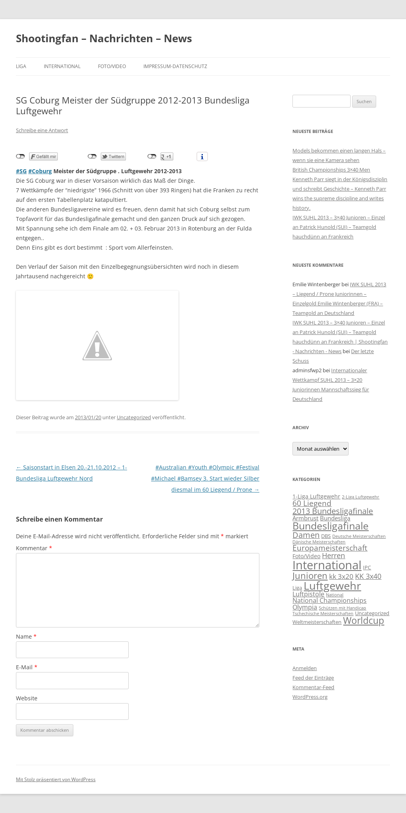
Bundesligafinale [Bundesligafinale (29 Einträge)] (330, 525)
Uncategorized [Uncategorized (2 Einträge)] (372, 613)
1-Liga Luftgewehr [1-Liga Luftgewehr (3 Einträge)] (316, 496)
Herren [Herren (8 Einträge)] (333, 555)
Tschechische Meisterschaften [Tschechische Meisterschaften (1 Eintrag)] (322, 613)
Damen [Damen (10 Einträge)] (306, 535)
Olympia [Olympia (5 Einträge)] (304, 607)
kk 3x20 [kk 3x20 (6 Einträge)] (341, 576)
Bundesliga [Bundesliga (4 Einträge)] (335, 518)
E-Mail (26, 667)
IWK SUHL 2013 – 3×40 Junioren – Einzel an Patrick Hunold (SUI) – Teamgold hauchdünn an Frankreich (338, 227)
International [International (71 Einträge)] (326, 565)
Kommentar (34, 548)
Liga (21, 66)
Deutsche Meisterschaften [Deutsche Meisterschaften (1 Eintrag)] (359, 536)
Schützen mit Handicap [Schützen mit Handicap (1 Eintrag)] (342, 608)
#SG (21, 171)
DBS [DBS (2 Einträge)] (326, 535)
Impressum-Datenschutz (175, 66)
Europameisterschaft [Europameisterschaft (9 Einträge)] (329, 548)
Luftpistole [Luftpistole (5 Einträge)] (308, 593)
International (62, 66)
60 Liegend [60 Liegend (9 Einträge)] (311, 503)
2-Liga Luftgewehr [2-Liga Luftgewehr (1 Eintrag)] (360, 497)
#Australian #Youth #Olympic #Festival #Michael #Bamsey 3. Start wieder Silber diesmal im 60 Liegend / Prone (205, 478)
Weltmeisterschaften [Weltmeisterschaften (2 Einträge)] (316, 621)
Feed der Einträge (313, 677)
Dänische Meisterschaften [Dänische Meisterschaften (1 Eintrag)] (318, 542)
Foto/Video (112, 66)
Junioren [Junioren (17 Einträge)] (310, 575)
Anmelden (304, 668)
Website (26, 698)
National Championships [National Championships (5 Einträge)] (329, 600)
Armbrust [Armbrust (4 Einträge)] (305, 518)
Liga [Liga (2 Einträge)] (297, 587)
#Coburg (40, 171)
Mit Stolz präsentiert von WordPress (56, 779)
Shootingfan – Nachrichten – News (104, 38)
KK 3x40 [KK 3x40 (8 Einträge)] (368, 576)
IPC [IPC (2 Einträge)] (367, 567)
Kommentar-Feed (313, 687)
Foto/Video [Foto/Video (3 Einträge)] (306, 556)
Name (26, 636)
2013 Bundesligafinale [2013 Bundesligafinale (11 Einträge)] (332, 511)
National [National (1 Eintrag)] (334, 595)
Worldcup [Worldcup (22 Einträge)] (363, 620)
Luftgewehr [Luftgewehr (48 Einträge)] (332, 585)
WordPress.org (310, 696)
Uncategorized (134, 417)
